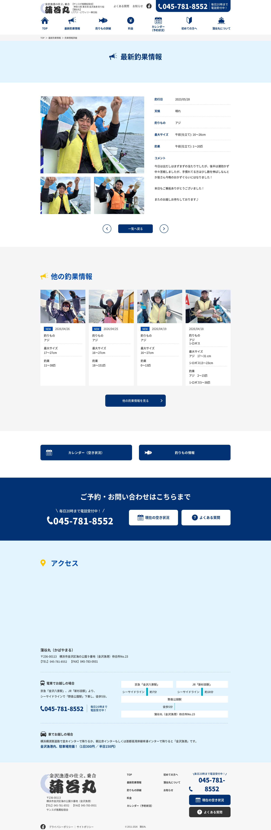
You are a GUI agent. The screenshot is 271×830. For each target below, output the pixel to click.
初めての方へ (170, 779)
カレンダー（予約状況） (140, 811)
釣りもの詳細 (134, 795)
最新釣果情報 (54, 37)
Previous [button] (38, 135)
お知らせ (138, 6)
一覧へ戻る (135, 228)
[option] (92, 134)
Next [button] (146, 135)
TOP (42, 37)
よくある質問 (121, 6)
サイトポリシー (85, 822)
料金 (129, 803)
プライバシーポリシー (61, 822)
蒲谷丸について (171, 787)
